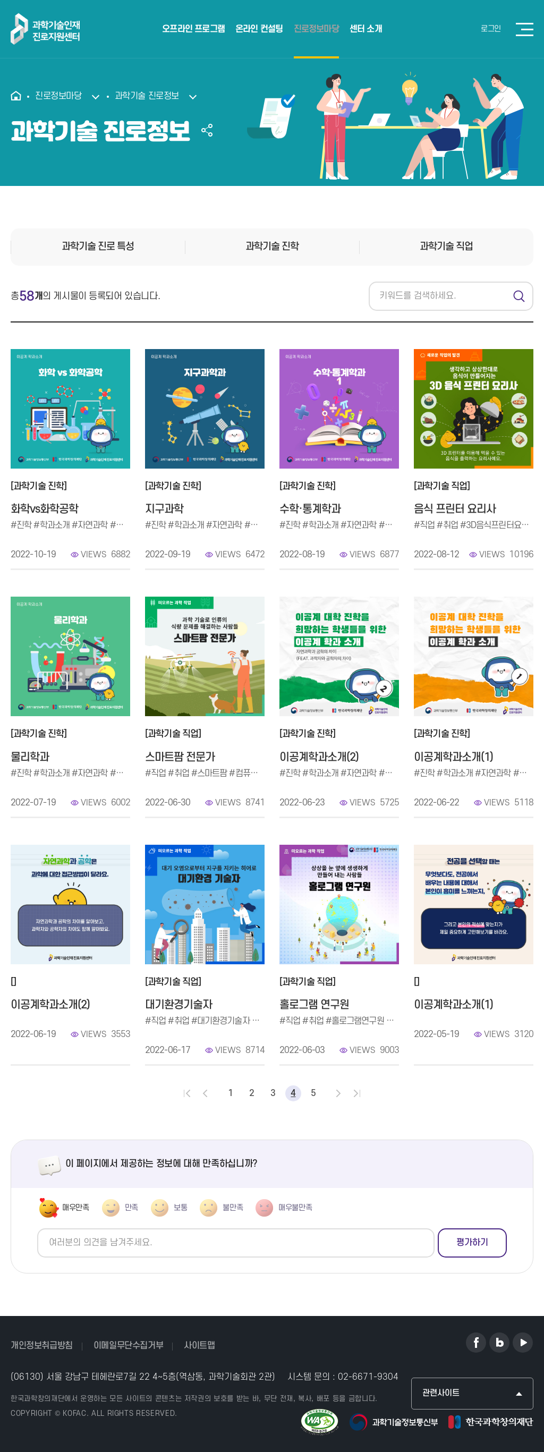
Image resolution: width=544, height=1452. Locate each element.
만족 (131, 1207)
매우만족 (75, 1207)
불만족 (233, 1207)
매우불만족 (295, 1207)
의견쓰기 (37, 1228)
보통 (180, 1207)
